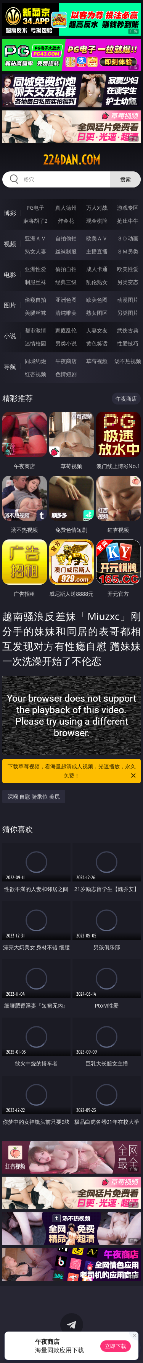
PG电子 (35, 207)
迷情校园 (35, 343)
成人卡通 (97, 269)
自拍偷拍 (66, 238)
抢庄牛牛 (127, 220)
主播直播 (97, 251)
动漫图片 (127, 299)
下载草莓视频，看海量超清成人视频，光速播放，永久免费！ (72, 771)
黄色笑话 (97, 343)
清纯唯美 (66, 312)
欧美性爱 (127, 269)
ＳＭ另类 (127, 251)
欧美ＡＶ (97, 238)
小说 (10, 336)
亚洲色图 (66, 299)
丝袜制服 (66, 251)
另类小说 (66, 343)
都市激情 (35, 330)
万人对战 (97, 207)
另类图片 (127, 312)
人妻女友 (97, 330)
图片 (10, 305)
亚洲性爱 (35, 269)
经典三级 (66, 282)
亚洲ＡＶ (35, 238)
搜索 (125, 179)
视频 (10, 244)
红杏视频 (35, 374)
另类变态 (127, 282)
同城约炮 (35, 361)
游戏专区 (127, 207)
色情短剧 (66, 374)
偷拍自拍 (66, 269)
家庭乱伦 (66, 330)
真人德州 (66, 207)
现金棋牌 (97, 220)
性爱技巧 (127, 343)
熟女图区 (97, 312)
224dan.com (71, 160)
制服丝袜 (35, 282)
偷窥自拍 (35, 299)
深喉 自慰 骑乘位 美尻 (34, 796)
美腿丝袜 (35, 312)
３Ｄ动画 (127, 238)
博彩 (10, 213)
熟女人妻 (35, 251)
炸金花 (66, 220)
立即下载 (115, 1346)
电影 (10, 274)
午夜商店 (66, 361)
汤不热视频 (127, 361)
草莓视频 (97, 361)
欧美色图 (97, 299)
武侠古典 (127, 330)
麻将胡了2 (35, 220)
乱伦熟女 (97, 282)
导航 (10, 366)
